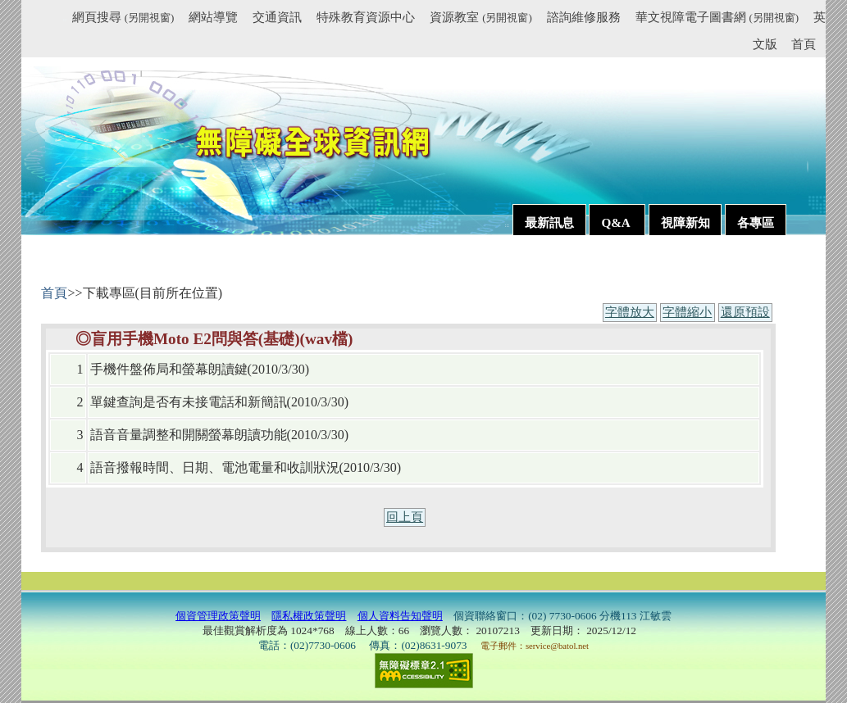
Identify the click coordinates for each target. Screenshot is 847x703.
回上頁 (404, 517)
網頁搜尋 (123, 17)
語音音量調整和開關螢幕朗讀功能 (188, 435)
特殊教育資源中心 (365, 17)
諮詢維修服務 (584, 17)
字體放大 (629, 312)
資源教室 (480, 17)
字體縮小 (687, 312)
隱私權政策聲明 (308, 616)
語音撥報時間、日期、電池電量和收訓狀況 (214, 467)
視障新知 (685, 222)
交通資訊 (277, 17)
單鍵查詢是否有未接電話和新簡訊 (188, 402)
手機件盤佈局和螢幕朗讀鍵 (169, 369)
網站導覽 (213, 17)
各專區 (755, 222)
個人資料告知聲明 (400, 616)
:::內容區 (61, 262)
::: (65, 19)
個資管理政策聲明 (218, 616)
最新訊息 (549, 222)
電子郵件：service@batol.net (534, 646)
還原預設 (745, 312)
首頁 (803, 44)
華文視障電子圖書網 (717, 17)
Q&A (616, 222)
